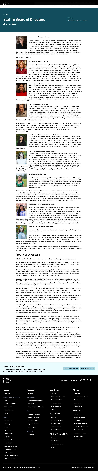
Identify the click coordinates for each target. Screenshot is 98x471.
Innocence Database (33, 421)
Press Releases (78, 400)
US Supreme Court (9, 459)
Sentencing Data (32, 427)
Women (53, 409)
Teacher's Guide (78, 436)
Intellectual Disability (10, 404)
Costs (6, 427)
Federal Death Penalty (57, 444)
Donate (93, 2)
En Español (77, 439)
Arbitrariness (8, 421)
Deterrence (7, 430)
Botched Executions (56, 430)
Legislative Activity (33, 424)
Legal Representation (10, 446)
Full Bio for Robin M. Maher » (24, 58)
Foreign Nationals (56, 403)
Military (53, 447)
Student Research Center (81, 433)
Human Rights (8, 433)
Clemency (7, 424)
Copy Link (7, 24)
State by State (55, 441)
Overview (7, 393)
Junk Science (8, 443)
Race (5, 400)
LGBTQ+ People (8, 410)
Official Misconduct (9, 449)
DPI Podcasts (78, 420)
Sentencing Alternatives (11, 456)
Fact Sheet (31, 404)
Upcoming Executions (57, 420)
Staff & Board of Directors (81, 397)
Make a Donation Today (69, 369)
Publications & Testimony (81, 427)
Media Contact (79, 2)
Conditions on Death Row (58, 397)
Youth (6, 413)
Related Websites (79, 430)
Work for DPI (77, 403)
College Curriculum (79, 417)
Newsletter (87, 2)
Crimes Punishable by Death (35, 400)
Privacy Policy (78, 406)
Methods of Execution (57, 427)
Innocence (7, 437)
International (8, 440)
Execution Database (33, 417)
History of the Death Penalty (36, 407)
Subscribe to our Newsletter (69, 380)
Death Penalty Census (34, 414)
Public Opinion (8, 452)
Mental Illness (8, 407)
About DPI (72, 2)
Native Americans (56, 406)
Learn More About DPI (87, 369)
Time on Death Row (56, 400)
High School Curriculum (80, 423)
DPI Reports (31, 435)
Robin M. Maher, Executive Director (77, 21)
